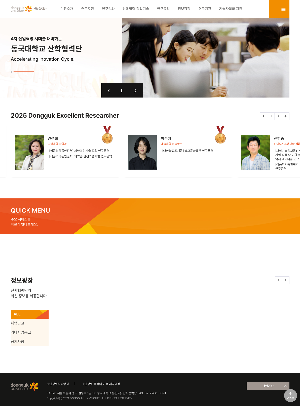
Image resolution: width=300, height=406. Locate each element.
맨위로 (290, 397)
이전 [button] (109, 90)
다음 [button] (135, 90)
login (275, 9)
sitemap (283, 9)
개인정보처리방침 (58, 384)
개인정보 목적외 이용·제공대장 (101, 384)
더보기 (285, 116)
